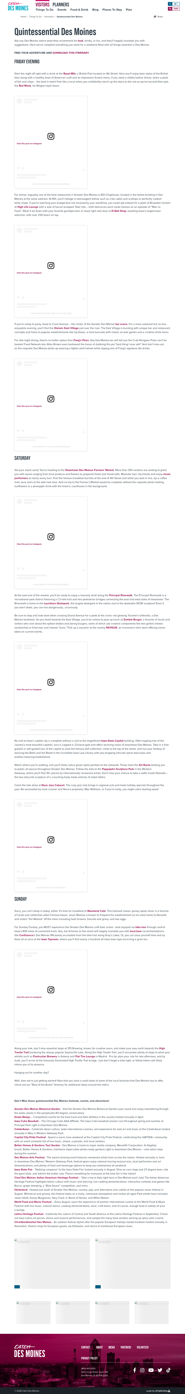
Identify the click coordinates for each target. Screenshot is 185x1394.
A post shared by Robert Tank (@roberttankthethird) (51, 730)
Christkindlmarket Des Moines (32, 1222)
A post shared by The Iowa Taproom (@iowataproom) (51, 1037)
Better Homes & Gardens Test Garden (37, 1145)
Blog (95, 10)
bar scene (121, 324)
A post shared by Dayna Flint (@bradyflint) (51, 584)
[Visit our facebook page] (134, 1370)
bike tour (140, 927)
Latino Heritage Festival (28, 1214)
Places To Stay (112, 10)
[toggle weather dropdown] (174, 4)
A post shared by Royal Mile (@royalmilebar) (50, 184)
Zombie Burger (132, 619)
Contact (85, 1347)
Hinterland (20, 1190)
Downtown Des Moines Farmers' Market (89, 470)
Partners (126, 1347)
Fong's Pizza (81, 340)
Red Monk (25, 86)
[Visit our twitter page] (160, 1370)
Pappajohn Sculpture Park (118, 769)
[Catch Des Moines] (18, 6)
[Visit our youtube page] (151, 1370)
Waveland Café (96, 911)
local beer (136, 931)
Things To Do (45, 10)
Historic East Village (66, 328)
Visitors (42, 4)
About (99, 1347)
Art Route (144, 765)
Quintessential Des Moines (70, 16)
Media (112, 1347)
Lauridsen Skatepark (56, 603)
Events (62, 10)
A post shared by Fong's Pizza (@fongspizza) (51, 446)
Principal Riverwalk (120, 595)
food (80, 41)
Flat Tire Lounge (85, 1056)
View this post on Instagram (29, 143)
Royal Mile (69, 74)
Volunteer (143, 1347)
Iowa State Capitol (112, 741)
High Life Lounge (27, 207)
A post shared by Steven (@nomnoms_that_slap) (50, 313)
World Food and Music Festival (33, 1202)
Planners (61, 4)
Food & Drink (79, 10)
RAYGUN (111, 628)
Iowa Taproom (49, 939)
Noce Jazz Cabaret (52, 785)
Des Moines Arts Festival (29, 1157)
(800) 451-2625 (88, 1368)
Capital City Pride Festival (30, 1137)
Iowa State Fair (23, 1169)
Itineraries (49, 16)
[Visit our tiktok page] (168, 1370)
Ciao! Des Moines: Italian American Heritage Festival (46, 1178)
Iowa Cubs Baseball (26, 1121)
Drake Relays (22, 1117)
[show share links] (158, 17)
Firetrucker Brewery (45, 1056)
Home (24, 16)
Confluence (26, 935)
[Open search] (174, 9)
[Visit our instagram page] (142, 1370)
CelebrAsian (21, 1129)
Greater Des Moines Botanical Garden (37, 1109)
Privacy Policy (89, 1358)
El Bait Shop (118, 211)
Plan (129, 10)
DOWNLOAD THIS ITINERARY (71, 53)
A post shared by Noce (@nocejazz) (51, 887)
